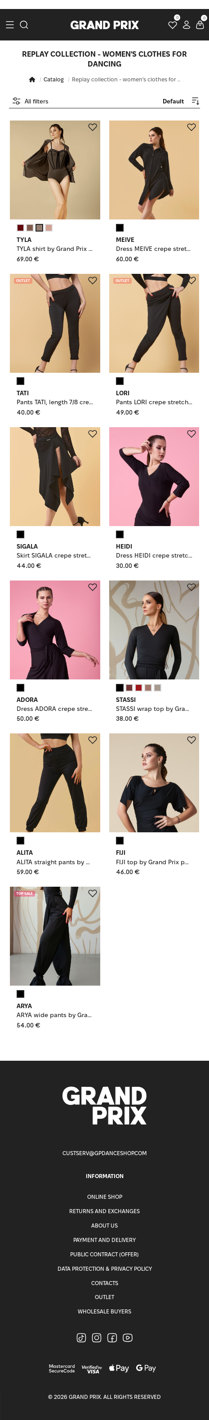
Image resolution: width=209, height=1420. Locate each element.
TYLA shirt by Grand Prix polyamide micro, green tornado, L (55, 249)
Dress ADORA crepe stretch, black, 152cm (55, 709)
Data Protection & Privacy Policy (105, 1269)
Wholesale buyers (104, 1311)
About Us (104, 1225)
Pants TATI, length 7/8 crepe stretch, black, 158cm (55, 402)
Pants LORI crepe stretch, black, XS (154, 402)
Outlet (104, 1297)
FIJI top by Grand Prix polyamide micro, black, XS (154, 862)
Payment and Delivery (104, 1240)
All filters (30, 101)
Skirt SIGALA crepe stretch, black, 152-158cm (55, 555)
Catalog (54, 79)
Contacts (104, 1283)
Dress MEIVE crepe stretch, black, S (154, 249)
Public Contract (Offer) (104, 1254)
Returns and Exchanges (104, 1211)
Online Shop (104, 1197)
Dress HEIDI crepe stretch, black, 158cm (154, 555)
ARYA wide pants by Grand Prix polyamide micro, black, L (55, 1015)
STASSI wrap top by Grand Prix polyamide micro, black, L (154, 709)
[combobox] (173, 101)
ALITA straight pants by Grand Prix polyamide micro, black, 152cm (55, 862)
